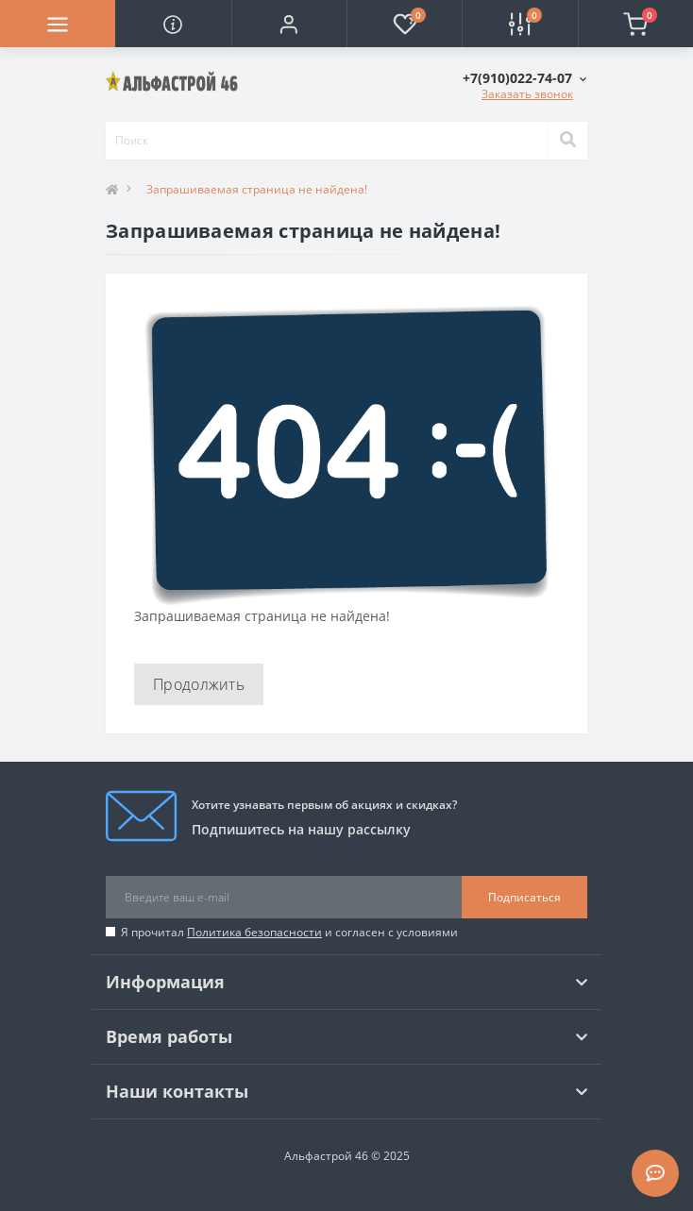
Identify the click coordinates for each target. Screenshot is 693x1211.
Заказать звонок (527, 94)
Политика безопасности (254, 932)
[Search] (567, 141)
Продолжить (199, 684)
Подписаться (524, 897)
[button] (288, 23)
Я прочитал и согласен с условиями (289, 932)
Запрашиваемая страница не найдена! (256, 189)
